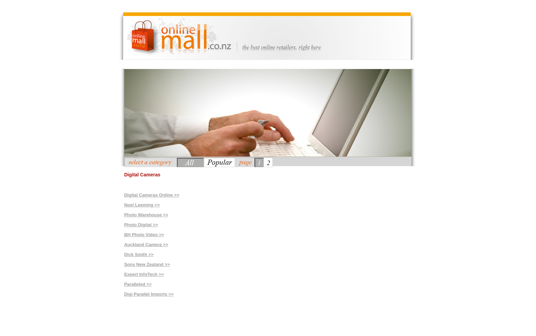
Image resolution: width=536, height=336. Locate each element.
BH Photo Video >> (144, 234)
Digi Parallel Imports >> (149, 294)
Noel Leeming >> (142, 204)
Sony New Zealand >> (147, 264)
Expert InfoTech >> (144, 274)
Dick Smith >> (139, 254)
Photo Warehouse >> (146, 214)
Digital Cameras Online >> (151, 195)
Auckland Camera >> (146, 244)
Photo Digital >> (141, 224)
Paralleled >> (138, 284)
